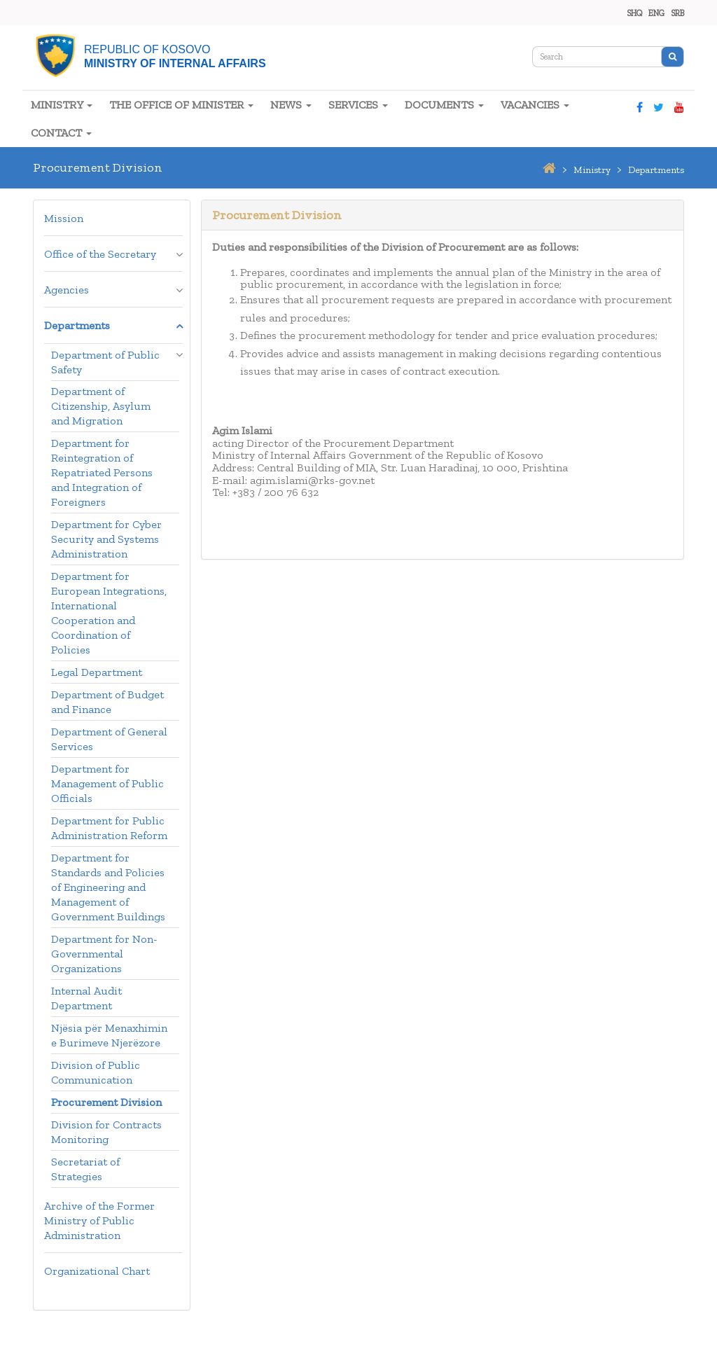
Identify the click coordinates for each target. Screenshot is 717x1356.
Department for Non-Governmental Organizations (104, 953)
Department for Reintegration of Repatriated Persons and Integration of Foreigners (102, 472)
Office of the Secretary (100, 254)
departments (656, 170)
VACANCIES (535, 104)
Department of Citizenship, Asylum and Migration (101, 406)
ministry (592, 170)
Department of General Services (109, 739)
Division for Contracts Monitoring (106, 1132)
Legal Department (96, 672)
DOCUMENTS (444, 104)
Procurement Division (106, 1102)
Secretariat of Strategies (85, 1169)
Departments (77, 325)
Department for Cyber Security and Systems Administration (106, 539)
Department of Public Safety (105, 362)
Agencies (66, 289)
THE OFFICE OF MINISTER (181, 104)
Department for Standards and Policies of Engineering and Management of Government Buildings (108, 887)
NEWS (291, 104)
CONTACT (61, 132)
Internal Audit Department (86, 998)
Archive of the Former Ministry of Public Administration (99, 1220)
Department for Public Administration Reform (109, 828)
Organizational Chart (97, 1271)
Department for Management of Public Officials (107, 783)
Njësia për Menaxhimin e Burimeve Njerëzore (109, 1035)
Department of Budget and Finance (107, 702)
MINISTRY (61, 104)
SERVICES (358, 104)
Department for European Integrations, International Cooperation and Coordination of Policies (109, 612)
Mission (63, 218)
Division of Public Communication (95, 1072)
